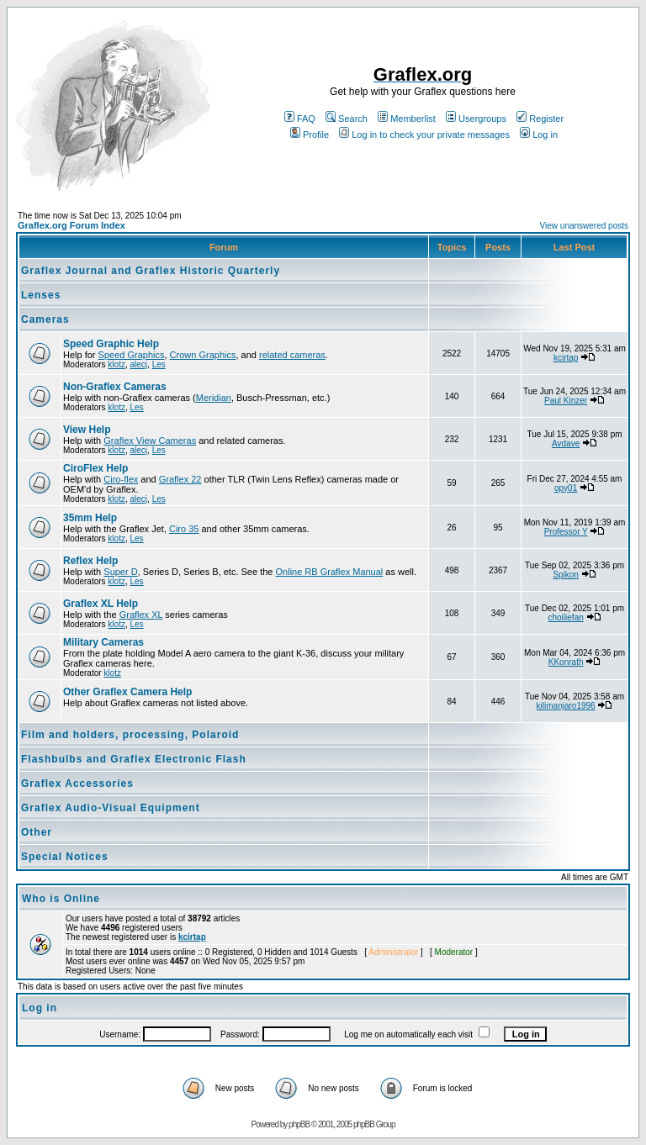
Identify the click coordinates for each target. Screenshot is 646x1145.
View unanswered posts (584, 225)
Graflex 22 (180, 479)
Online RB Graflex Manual (330, 572)
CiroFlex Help (95, 468)
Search (347, 118)
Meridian (213, 398)
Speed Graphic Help (111, 344)
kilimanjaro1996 (566, 705)
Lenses (41, 295)
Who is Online (61, 899)
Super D (120, 572)
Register (540, 118)
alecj (138, 364)
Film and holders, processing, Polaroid (130, 735)
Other (36, 832)
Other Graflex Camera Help (127, 692)
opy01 (565, 488)
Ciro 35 (184, 529)
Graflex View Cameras (149, 440)
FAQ (299, 118)
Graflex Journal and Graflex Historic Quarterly (150, 271)
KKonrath (566, 662)
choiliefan (566, 617)
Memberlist (407, 118)
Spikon (566, 574)
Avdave (566, 443)
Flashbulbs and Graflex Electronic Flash (133, 759)
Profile (309, 134)
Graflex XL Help (100, 603)
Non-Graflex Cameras (115, 387)
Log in (539, 134)
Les (159, 364)
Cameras (45, 319)
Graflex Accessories (77, 783)
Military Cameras (103, 642)
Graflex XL (141, 614)
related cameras (292, 355)
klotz (116, 364)
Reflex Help (90, 561)
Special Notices (65, 857)
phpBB (299, 1124)
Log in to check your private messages (424, 134)
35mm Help (90, 518)
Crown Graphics (203, 355)
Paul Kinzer (565, 400)
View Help (86, 429)
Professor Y (566, 531)
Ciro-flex (120, 479)
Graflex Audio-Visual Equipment (110, 808)
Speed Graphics (131, 355)
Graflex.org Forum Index (71, 225)
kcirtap (565, 357)
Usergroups (476, 118)
